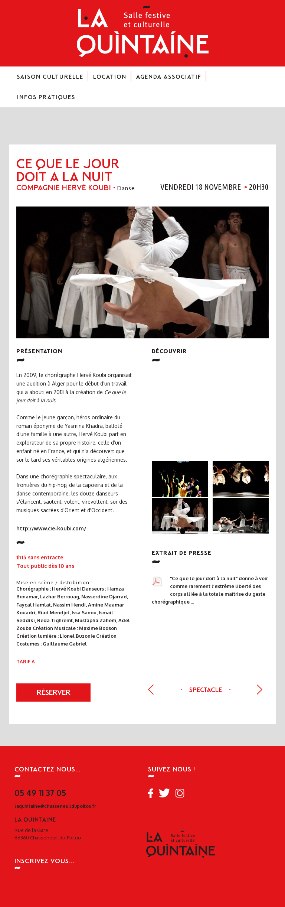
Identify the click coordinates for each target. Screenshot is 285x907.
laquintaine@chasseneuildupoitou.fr (55, 806)
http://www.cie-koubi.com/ (51, 528)
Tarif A (25, 661)
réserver (54, 693)
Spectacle (206, 690)
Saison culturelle (50, 79)
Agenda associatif (169, 79)
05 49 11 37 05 (40, 793)
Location (110, 79)
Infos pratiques (46, 100)
